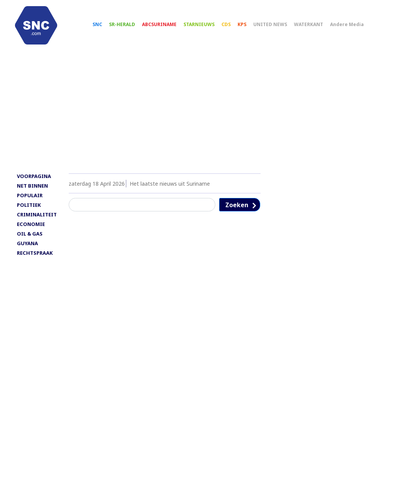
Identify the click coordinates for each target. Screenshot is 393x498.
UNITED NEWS (277, 27)
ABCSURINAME (166, 27)
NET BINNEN (32, 192)
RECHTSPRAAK (35, 259)
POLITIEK (29, 211)
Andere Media (354, 27)
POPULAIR (30, 201)
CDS (233, 27)
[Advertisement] (196, 117)
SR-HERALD (129, 27)
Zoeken (236, 211)
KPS (248, 27)
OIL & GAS (30, 240)
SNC (104, 27)
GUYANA (27, 249)
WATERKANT (315, 27)
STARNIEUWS (205, 27)
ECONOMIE (31, 230)
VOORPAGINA (34, 182)
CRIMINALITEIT (37, 221)
